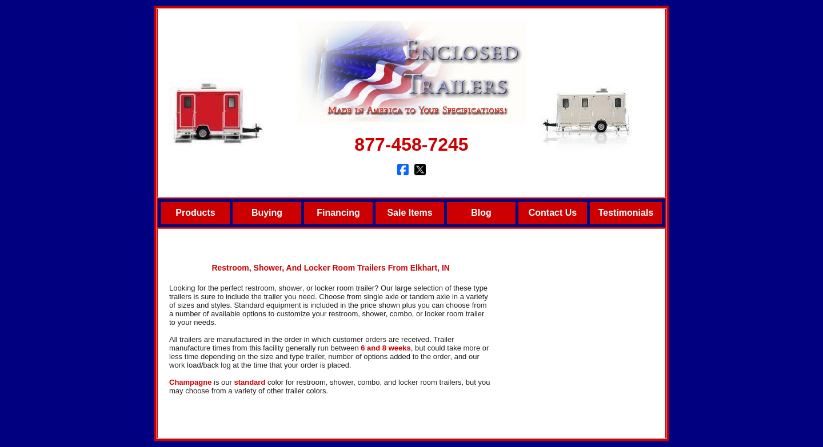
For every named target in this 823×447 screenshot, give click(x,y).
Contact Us (553, 213)
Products (195, 213)
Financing (338, 213)
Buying (266, 213)
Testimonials (626, 213)
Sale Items (409, 213)
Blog (481, 213)
